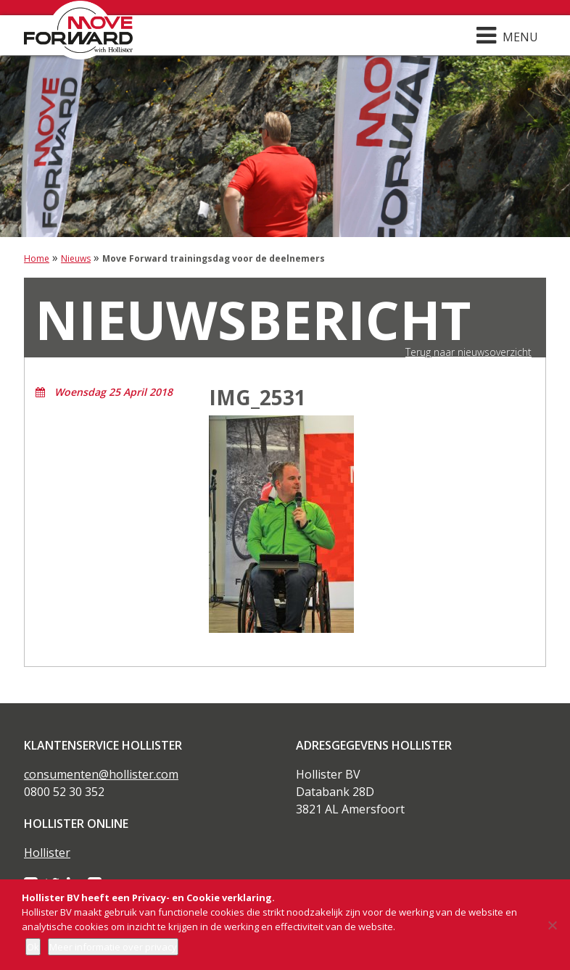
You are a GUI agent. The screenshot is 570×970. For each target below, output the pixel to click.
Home (36, 258)
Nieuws (76, 258)
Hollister (47, 853)
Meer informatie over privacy (113, 946)
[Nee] (552, 925)
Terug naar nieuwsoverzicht (468, 352)
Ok (33, 946)
